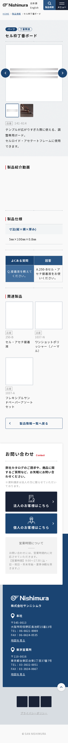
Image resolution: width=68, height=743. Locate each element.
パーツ (11, 29)
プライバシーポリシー (34, 713)
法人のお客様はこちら (33, 504)
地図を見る (18, 640)
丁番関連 (25, 29)
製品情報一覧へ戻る (28, 423)
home (6, 13)
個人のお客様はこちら (33, 526)
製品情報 (16, 13)
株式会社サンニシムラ (30, 602)
